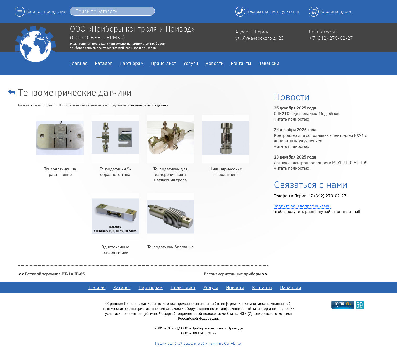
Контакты (241, 63)
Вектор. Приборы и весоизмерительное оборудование (86, 105)
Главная (78, 63)
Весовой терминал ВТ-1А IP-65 (55, 273)
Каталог (103, 63)
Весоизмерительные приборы (232, 273)
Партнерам (131, 63)
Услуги (190, 63)
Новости (214, 63)
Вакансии (268, 63)
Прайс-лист (163, 63)
